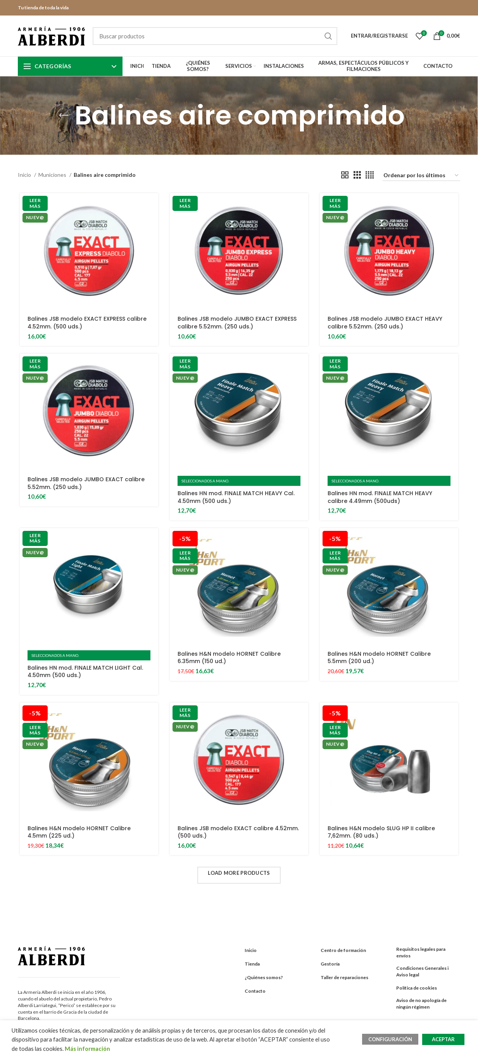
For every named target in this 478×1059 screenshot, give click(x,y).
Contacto (255, 991)
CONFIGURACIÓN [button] (390, 1039)
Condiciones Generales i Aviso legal (422, 971)
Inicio (25, 174)
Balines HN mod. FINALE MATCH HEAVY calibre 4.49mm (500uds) (380, 497)
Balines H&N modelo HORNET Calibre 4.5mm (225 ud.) (79, 832)
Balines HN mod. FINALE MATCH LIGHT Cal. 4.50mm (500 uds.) (85, 671)
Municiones (52, 174)
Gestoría (330, 964)
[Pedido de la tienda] (421, 175)
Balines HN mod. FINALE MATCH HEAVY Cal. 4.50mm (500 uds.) (236, 497)
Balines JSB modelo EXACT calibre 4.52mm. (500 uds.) (238, 832)
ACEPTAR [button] (443, 1039)
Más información (87, 1048)
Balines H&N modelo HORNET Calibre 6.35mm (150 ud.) (229, 657)
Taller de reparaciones (344, 977)
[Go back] (63, 115)
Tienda (252, 964)
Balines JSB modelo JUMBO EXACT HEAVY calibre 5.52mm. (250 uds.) (385, 322)
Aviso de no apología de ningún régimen (421, 1003)
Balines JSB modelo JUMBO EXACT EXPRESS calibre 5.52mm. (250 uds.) (237, 322)
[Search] (215, 36)
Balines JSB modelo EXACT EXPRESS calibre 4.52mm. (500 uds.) (87, 322)
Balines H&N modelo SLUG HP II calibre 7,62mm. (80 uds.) (381, 832)
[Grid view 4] (370, 175)
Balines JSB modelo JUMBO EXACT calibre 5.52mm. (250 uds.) (86, 483)
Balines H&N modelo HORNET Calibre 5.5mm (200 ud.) (379, 657)
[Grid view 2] (345, 175)
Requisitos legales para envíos (420, 952)
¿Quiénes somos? (264, 977)
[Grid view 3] (357, 175)
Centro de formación (343, 950)
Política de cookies (416, 988)
